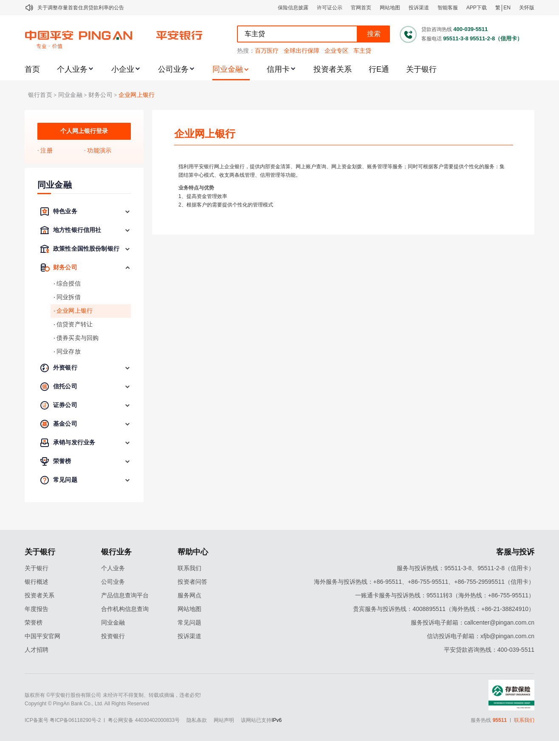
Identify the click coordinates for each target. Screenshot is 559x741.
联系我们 (189, 568)
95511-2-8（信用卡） (496, 38)
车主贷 (362, 50)
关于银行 (421, 69)
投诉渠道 (419, 8)
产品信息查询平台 (125, 595)
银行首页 (40, 95)
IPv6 (276, 720)
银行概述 (36, 581)
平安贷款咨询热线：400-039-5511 (489, 649)
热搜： (246, 50)
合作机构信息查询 (125, 608)
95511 (500, 720)
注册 (46, 150)
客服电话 (431, 39)
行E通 (379, 69)
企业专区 (336, 50)
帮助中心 (193, 552)
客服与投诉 (515, 552)
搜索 (374, 33)
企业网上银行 (137, 95)
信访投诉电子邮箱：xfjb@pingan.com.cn (480, 636)
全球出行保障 (301, 50)
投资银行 (113, 636)
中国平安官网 (42, 636)
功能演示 (99, 150)
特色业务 (65, 211)
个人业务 (72, 69)
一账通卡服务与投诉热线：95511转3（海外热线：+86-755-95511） (444, 595)
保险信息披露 (293, 8)
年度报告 (36, 608)
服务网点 (189, 595)
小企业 (122, 69)
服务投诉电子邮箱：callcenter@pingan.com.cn (472, 622)
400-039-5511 (470, 29)
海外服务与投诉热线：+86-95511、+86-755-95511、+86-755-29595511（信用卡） (424, 581)
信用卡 (278, 69)
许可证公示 (329, 8)
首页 (32, 69)
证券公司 (65, 405)
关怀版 (526, 8)
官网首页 (361, 8)
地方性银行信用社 (77, 230)
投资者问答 (192, 581)
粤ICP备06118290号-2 (75, 720)
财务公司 (100, 95)
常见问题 (65, 480)
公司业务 (173, 69)
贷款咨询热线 (436, 29)
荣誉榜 (62, 461)
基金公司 (65, 424)
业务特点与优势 (196, 188)
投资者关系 (332, 69)
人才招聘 (36, 649)
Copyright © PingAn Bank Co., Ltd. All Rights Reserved (87, 704)
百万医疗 (267, 50)
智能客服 (448, 8)
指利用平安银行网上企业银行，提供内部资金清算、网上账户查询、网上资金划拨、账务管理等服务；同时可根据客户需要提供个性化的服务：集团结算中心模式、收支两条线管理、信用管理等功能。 (341, 171)
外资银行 (65, 368)
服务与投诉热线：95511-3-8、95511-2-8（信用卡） (465, 568)
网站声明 (224, 720)
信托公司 (65, 386)
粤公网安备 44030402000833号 (144, 720)
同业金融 (227, 69)
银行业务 (116, 552)
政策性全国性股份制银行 (86, 249)
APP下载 (476, 8)
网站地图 (390, 8)
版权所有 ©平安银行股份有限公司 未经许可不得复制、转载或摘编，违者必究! (113, 695)
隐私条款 (196, 720)
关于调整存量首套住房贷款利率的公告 (80, 8)
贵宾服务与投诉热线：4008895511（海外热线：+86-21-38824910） (443, 608)
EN (507, 8)
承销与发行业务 (74, 442)
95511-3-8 (455, 38)
